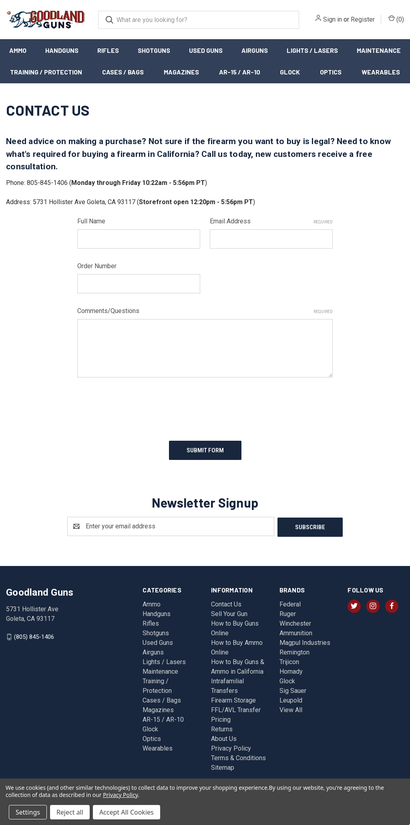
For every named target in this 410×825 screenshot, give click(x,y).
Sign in (332, 19)
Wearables (158, 746)
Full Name (91, 221)
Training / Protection (46, 72)
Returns (222, 727)
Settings (28, 812)
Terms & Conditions (238, 756)
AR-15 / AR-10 (239, 72)
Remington (294, 650)
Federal (290, 602)
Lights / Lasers (312, 50)
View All (290, 708)
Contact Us (226, 602)
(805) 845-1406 (34, 634)
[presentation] (138, 406)
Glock (290, 72)
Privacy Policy (231, 746)
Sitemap (222, 765)
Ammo (17, 50)
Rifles (108, 50)
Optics (331, 72)
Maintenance (379, 50)
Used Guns (206, 50)
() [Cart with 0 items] (396, 19)
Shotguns (154, 50)
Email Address (271, 221)
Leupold (290, 698)
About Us (224, 737)
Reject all (69, 812)
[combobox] (198, 20)
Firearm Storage (233, 698)
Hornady (291, 669)
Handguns (61, 50)
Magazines (181, 72)
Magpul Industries (304, 640)
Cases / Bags (123, 72)
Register (363, 19)
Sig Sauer (292, 689)
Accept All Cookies (126, 812)
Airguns (254, 50)
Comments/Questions (205, 311)
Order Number (97, 266)
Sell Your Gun (229, 612)
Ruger (287, 612)
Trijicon (289, 660)
